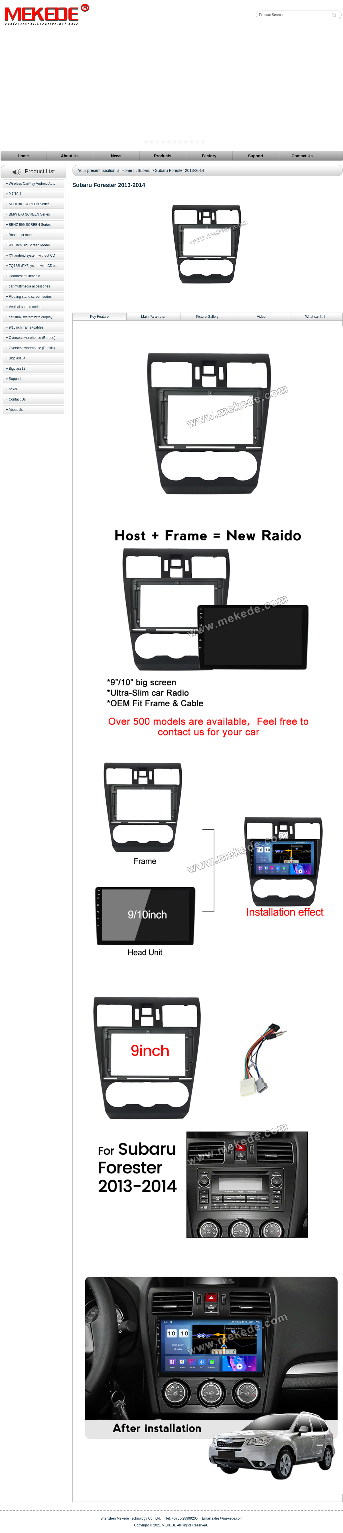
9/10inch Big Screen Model (29, 245)
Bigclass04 (17, 358)
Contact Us (17, 399)
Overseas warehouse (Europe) (32, 338)
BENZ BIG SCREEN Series (30, 225)
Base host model (21, 235)
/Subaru (144, 170)
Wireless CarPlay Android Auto (32, 184)
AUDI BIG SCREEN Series (29, 204)
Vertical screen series (25, 307)
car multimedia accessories (29, 286)
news (13, 389)
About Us (16, 410)
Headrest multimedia (24, 276)
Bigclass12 (17, 369)
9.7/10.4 (15, 194)
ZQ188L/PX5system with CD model (36, 266)
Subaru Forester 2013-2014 (179, 170)
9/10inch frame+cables (26, 327)
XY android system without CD (32, 255)
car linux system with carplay (30, 317)
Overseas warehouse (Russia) (32, 348)
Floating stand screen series (30, 297)
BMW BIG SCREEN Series (29, 214)
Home (126, 170)
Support (15, 379)
